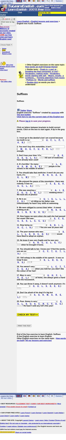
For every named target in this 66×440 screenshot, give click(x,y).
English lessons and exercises (44, 21)
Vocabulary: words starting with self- (42, 75)
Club (20, 12)
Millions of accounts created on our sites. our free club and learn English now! (7, 34)
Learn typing (24, 416)
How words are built (34, 67)
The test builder (24, 115)
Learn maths (14, 416)
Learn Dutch (4, 416)
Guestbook (6, 52)
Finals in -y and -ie (48, 69)
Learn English (23, 21)
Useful (3, 15)
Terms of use (60, 420)
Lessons (4, 12)
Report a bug (6, 54)
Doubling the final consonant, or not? (41, 71)
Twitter (23, 111)
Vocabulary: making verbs (36, 74)
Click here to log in (7, 23)
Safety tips (4, 423)
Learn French (25, 413)
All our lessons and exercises (39, 340)
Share (29, 111)
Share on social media (23, 432)
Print (4, 50)
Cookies (3, 426)
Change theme (50, 67)
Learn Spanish (48, 413)
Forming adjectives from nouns (51, 78)
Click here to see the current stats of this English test (40, 117)
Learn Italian (58, 413)
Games (59, 396)
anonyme (55, 113)
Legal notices (12, 426)
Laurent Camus (28, 420)
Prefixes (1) (31, 80)
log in (28, 121)
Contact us (32, 407)
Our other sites (6, 81)
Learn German (36, 413)
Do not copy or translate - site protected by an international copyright (35, 423)
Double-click (32, 82)
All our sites (6, 3)
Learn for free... (7, 396)
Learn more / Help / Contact (45, 420)
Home (4, 48)
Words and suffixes (46, 80)
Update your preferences (27, 426)
